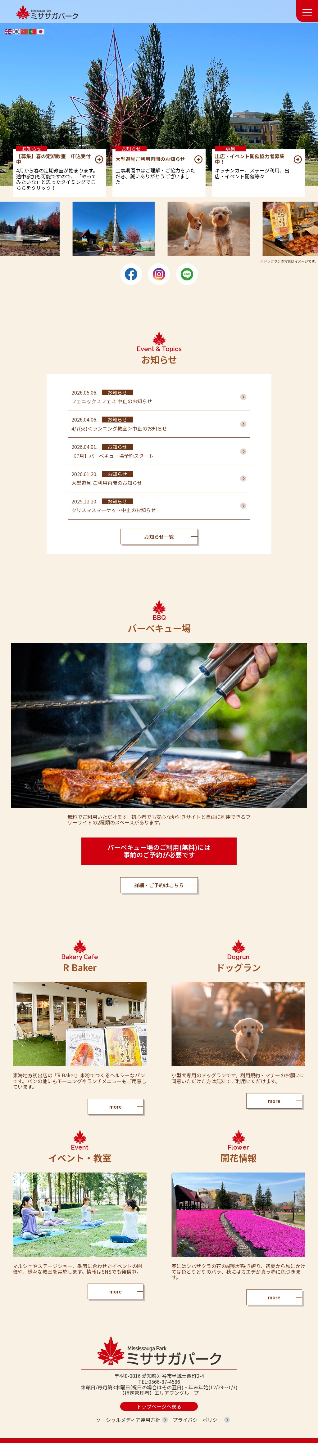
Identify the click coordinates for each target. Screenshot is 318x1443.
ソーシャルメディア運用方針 (128, 1419)
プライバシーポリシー (197, 1419)
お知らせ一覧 (159, 536)
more (115, 1106)
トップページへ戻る (159, 1406)
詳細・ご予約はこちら (159, 885)
